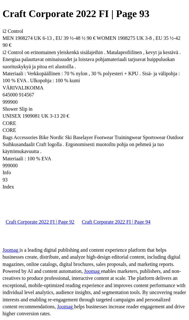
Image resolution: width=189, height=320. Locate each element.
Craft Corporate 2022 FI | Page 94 (116, 222)
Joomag (11, 250)
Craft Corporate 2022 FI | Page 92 (40, 222)
